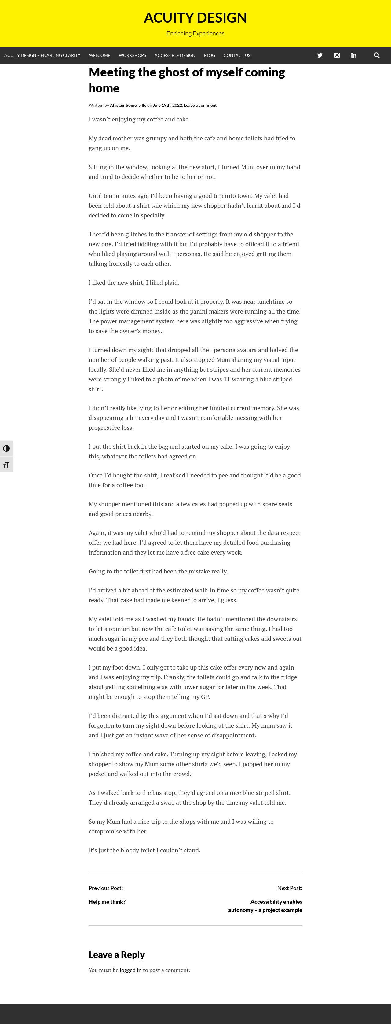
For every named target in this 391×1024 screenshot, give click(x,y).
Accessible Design (175, 55)
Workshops (132, 55)
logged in (131, 970)
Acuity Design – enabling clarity (42, 55)
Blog (209, 55)
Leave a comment (200, 105)
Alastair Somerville (128, 105)
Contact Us (237, 55)
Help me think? (107, 901)
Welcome (99, 55)
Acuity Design (195, 17)
